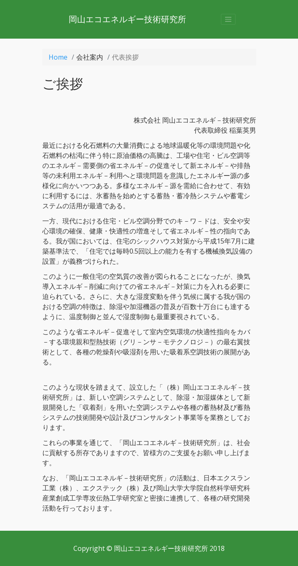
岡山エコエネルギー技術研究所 (127, 19)
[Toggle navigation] (228, 19)
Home (58, 57)
